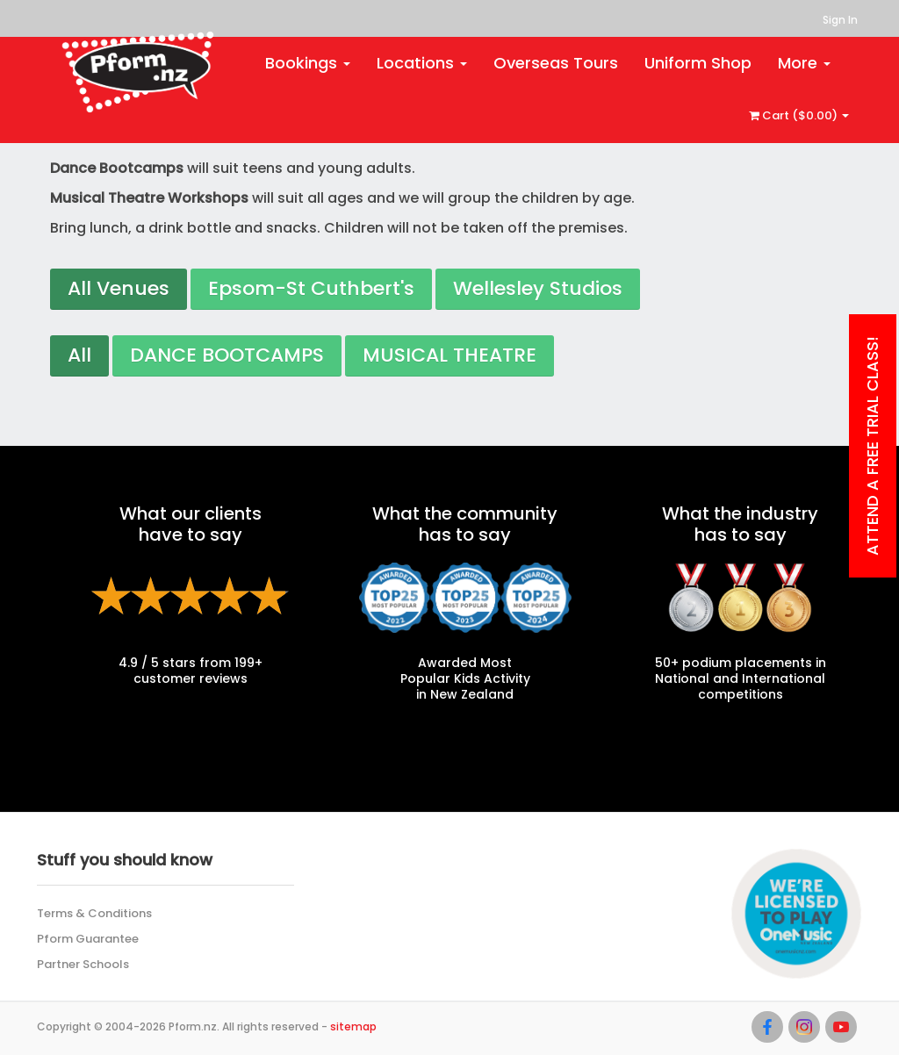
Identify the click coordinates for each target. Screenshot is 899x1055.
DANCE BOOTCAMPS (227, 355)
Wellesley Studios (537, 288)
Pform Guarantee (88, 938)
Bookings (307, 63)
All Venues (118, 288)
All (79, 355)
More (804, 63)
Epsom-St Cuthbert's (311, 288)
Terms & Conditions (94, 913)
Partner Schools (83, 964)
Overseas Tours (555, 63)
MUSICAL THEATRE (449, 355)
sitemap (353, 1026)
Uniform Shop (698, 63)
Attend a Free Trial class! (872, 446)
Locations (422, 63)
